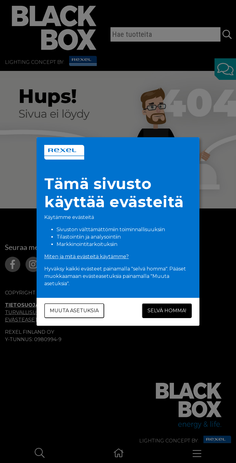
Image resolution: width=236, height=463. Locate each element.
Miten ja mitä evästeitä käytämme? (86, 256)
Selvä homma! (167, 310)
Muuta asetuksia (74, 310)
